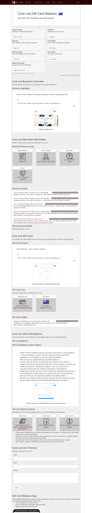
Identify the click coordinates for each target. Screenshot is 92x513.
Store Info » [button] (16, 48)
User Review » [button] (53, 59)
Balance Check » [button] (18, 37)
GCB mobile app (68, 239)
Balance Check (38, 2)
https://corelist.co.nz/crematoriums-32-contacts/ (27, 215)
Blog (54, 2)
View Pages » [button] (53, 48)
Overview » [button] (52, 37)
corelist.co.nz (22, 161)
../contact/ (22, 179)
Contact (60, 2)
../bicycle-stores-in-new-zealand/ (46, 161)
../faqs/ (69, 161)
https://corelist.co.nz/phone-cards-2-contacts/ (56, 194)
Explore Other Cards (46, 308)
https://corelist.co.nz (51, 84)
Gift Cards (28, 2)
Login (77, 2)
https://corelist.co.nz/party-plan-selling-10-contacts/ (38, 222)
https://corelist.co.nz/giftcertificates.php (25, 325)
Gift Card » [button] (16, 59)
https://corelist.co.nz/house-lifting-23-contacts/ (56, 200)
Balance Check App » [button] (19, 70)
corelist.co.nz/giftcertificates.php (22, 308)
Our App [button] (47, 2)
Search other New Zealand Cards (69, 75)
